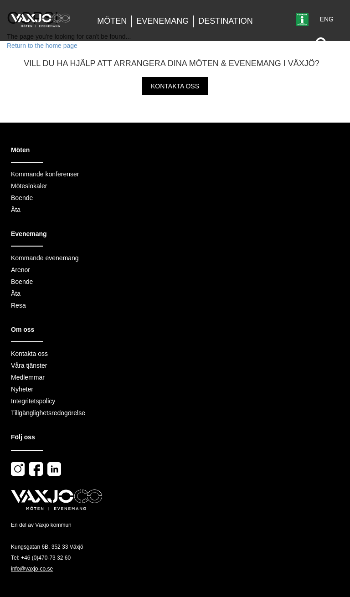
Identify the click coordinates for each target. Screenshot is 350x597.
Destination (225, 21)
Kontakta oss (175, 86)
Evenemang (162, 21)
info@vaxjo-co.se (32, 569)
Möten (112, 21)
